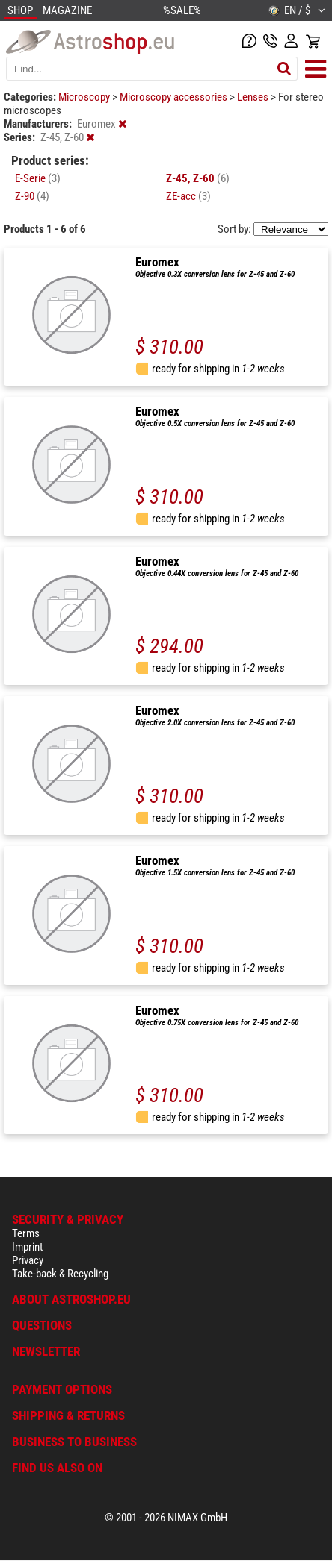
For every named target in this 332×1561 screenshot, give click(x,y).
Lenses (254, 97)
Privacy (27, 1260)
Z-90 (32, 196)
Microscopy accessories (175, 97)
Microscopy (85, 97)
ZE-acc (188, 196)
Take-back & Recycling (60, 1273)
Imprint (27, 1247)
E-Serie (38, 178)
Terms (26, 1233)
